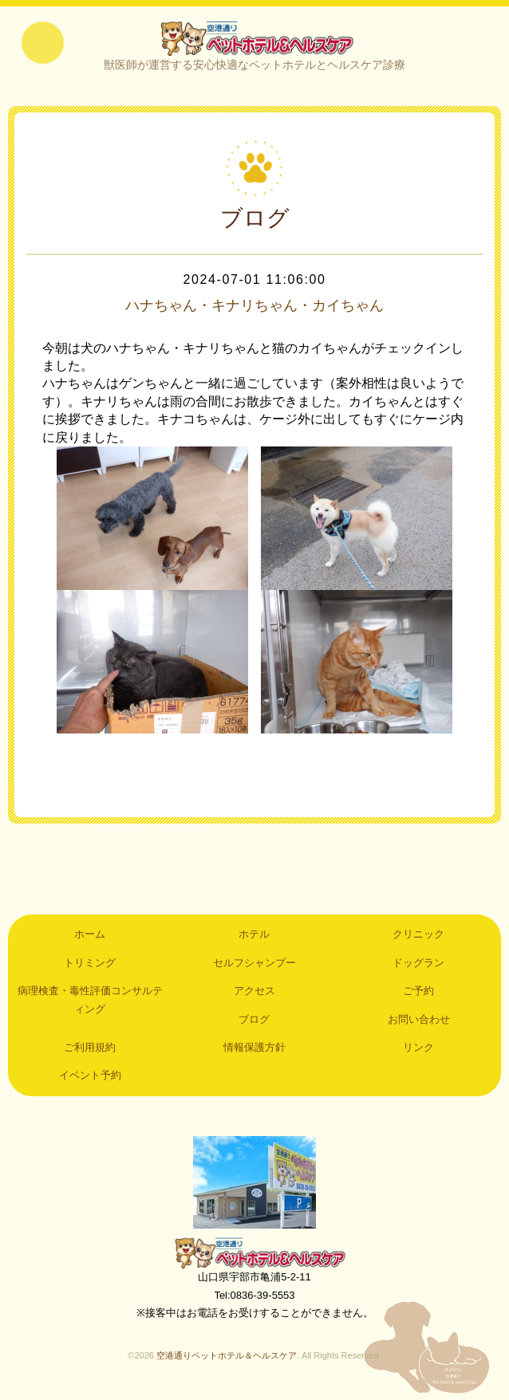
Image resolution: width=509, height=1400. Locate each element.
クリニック (418, 938)
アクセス (254, 995)
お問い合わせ (419, 1022)
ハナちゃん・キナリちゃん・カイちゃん (254, 309)
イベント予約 (90, 1079)
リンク (418, 1051)
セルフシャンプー (254, 967)
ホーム (89, 938)
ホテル (254, 938)
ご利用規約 (90, 1051)
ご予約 (418, 995)
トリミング (90, 967)
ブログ (254, 1022)
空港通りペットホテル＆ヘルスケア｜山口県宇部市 (254, 40)
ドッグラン (418, 967)
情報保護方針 (254, 1051)
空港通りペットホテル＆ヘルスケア (254, 1256)
